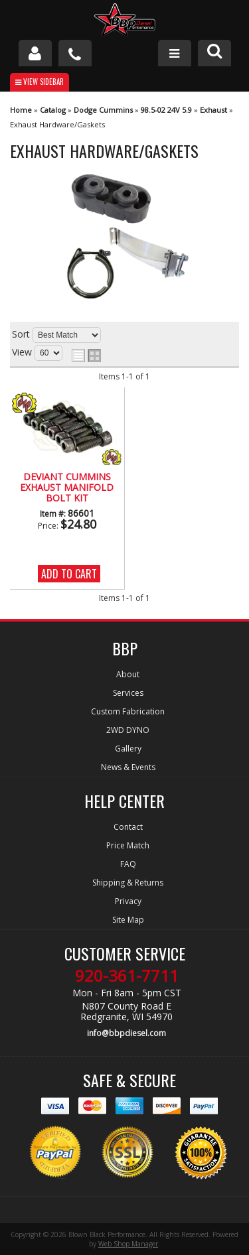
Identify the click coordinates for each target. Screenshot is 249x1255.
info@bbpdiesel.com (126, 1033)
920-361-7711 (127, 975)
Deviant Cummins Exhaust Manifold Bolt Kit (67, 488)
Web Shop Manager (128, 1243)
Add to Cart (69, 574)
